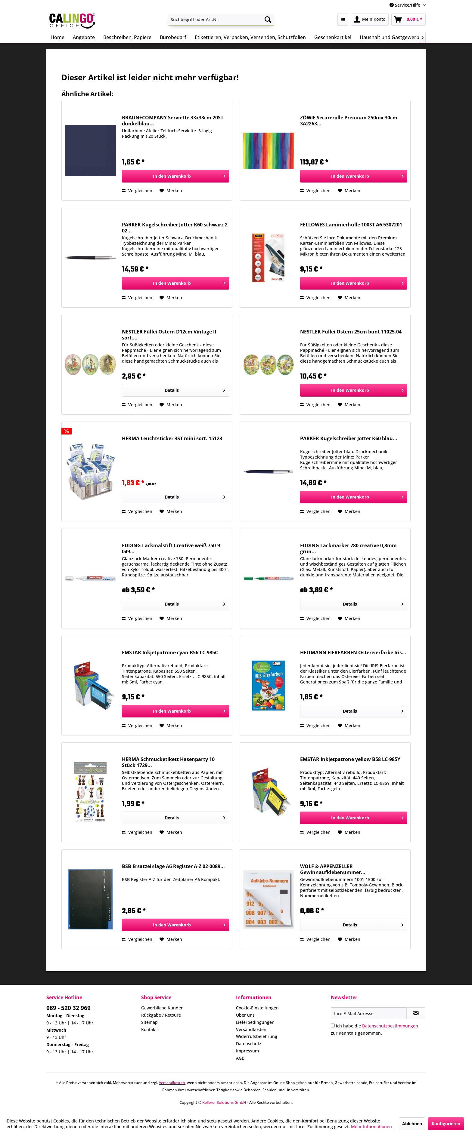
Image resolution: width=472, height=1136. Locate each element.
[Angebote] (84, 37)
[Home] (57, 37)
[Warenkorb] (408, 20)
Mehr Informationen (371, 1126)
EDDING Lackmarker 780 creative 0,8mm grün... (348, 548)
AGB (240, 1058)
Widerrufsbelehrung (256, 1036)
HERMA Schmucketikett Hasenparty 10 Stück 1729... (168, 762)
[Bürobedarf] (173, 37)
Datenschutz (248, 1043)
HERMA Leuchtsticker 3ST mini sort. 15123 (172, 438)
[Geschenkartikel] (333, 37)
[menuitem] (221, 20)
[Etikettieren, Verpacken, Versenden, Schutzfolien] (250, 37)
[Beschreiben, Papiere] (127, 37)
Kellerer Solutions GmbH (224, 1102)
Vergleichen (137, 190)
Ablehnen (412, 1123)
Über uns (245, 1015)
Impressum (247, 1051)
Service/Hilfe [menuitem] (405, 5)
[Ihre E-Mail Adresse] (369, 1013)
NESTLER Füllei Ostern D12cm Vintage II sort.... (169, 335)
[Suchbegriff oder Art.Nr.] (221, 20)
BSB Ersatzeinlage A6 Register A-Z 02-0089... (173, 866)
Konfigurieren (446, 1123)
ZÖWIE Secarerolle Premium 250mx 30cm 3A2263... (348, 121)
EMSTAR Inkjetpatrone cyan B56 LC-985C (170, 652)
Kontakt (149, 1029)
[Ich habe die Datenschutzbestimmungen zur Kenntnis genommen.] (333, 1025)
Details (195, 389)
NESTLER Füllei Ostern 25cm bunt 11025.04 (351, 332)
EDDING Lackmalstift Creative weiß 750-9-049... (172, 548)
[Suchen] (268, 20)
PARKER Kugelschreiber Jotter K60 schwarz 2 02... (175, 228)
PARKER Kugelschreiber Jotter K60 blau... (348, 438)
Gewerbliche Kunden (162, 1008)
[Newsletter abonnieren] (415, 1013)
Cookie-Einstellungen (257, 1008)
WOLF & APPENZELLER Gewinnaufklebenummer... (332, 869)
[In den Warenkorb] (175, 176)
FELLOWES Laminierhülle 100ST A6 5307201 (351, 225)
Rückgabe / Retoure (161, 1015)
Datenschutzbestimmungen (390, 1026)
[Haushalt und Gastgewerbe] (391, 37)
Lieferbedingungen (255, 1022)
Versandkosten (251, 1029)
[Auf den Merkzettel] (171, 190)
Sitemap (149, 1022)
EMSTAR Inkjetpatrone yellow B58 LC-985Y (350, 759)
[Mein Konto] (370, 20)
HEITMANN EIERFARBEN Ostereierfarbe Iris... (353, 652)
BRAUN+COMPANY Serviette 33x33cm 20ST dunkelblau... (172, 121)
